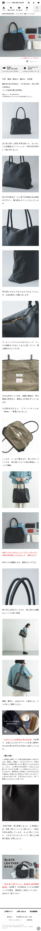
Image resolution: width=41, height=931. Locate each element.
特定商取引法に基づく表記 (24, 917)
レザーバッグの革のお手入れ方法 (18, 739)
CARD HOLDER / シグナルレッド (13, 555)
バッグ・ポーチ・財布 (21, 13)
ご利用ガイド (8, 911)
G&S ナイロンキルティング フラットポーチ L (19, 552)
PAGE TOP (38, 928)
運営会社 (9, 917)
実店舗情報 (33, 911)
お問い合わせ (21, 911)
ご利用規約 (29, 920)
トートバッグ (31, 13)
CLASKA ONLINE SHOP (8, 13)
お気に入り (31, 61)
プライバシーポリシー (15, 920)
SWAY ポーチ (32, 555)
